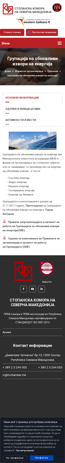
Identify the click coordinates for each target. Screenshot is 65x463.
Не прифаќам (15, 458)
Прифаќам (41, 458)
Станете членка (12, 32)
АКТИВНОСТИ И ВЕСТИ (20, 120)
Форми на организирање (29, 71)
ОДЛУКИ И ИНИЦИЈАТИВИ (22, 109)
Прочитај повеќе (25, 450)
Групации (52, 71)
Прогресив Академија (42, 32)
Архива (7, 332)
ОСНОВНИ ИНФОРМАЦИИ (22, 97)
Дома (8, 71)
